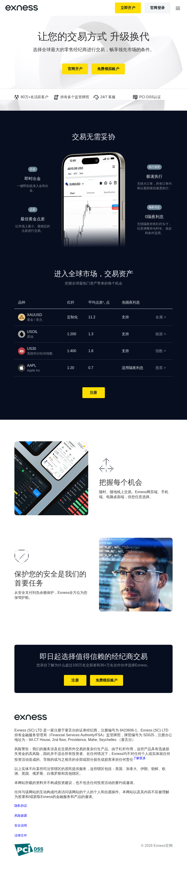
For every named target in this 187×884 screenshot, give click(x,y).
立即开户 (128, 8)
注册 (93, 392)
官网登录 (157, 8)
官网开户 (75, 69)
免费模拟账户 (108, 69)
